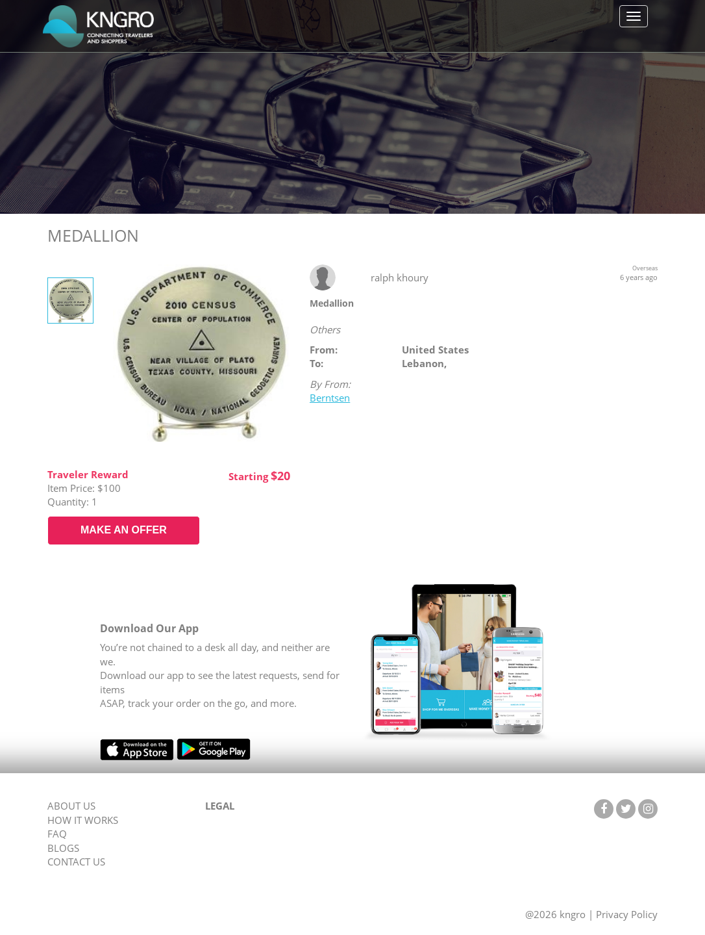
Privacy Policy (627, 914)
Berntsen (330, 397)
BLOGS (63, 847)
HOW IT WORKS (82, 819)
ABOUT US (71, 805)
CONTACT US (76, 861)
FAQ (57, 833)
